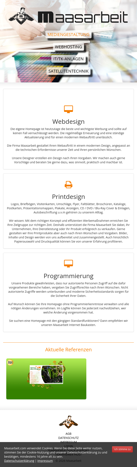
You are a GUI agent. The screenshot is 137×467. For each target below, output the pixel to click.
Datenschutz (68, 438)
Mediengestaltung (68, 34)
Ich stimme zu (122, 449)
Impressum (45, 461)
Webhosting (68, 47)
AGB (68, 434)
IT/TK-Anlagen (68, 59)
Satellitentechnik (69, 71)
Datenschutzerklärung (19, 461)
